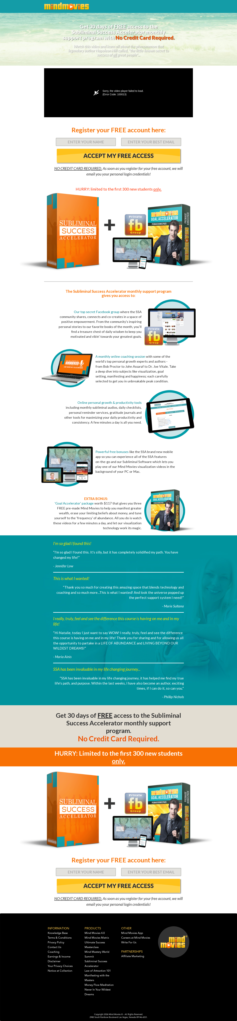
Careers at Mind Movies (135, 938)
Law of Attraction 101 (98, 971)
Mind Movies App (132, 933)
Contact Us (54, 947)
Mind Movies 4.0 (95, 933)
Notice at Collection (60, 971)
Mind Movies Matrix (97, 938)
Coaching (53, 952)
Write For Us (128, 942)
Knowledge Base (58, 933)
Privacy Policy (56, 942)
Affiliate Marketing (132, 956)
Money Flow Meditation (99, 985)
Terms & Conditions (59, 938)
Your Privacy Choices (60, 966)
